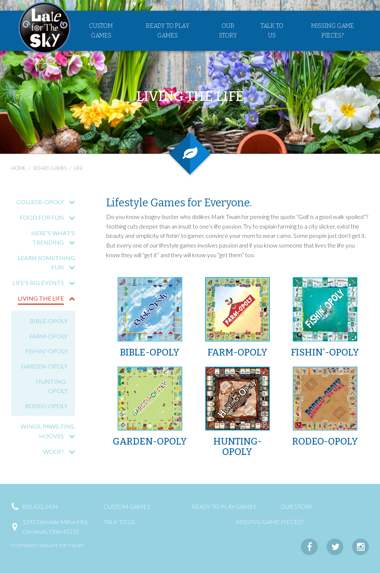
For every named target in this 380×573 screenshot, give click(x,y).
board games (49, 168)
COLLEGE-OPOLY (40, 201)
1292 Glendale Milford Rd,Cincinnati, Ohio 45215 (55, 526)
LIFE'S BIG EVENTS (38, 282)
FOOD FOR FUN (42, 217)
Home (19, 168)
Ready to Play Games (168, 31)
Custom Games (101, 31)
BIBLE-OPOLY (49, 320)
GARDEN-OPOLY (44, 366)
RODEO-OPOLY (46, 405)
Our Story (228, 31)
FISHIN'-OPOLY (46, 350)
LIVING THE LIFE (41, 298)
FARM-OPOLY (48, 336)
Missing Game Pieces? (332, 31)
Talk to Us (272, 31)
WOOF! (53, 451)
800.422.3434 (40, 506)
